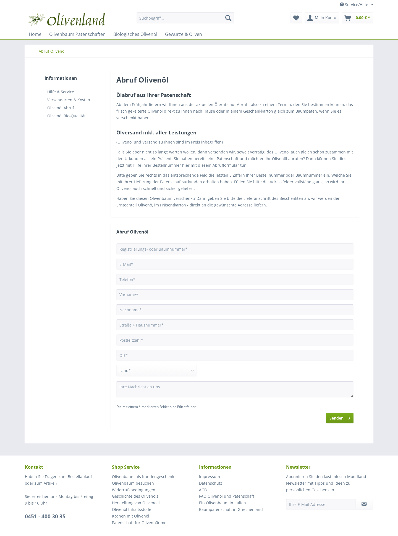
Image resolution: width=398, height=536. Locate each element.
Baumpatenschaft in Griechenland (231, 509)
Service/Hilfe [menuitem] (354, 4)
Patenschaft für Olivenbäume (139, 522)
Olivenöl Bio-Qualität (66, 115)
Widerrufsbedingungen (133, 489)
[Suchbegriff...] (185, 17)
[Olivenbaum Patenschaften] (77, 34)
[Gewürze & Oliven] (183, 34)
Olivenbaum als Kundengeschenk (143, 476)
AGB (203, 489)
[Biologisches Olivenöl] (135, 34)
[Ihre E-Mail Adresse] (321, 504)
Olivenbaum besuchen (133, 483)
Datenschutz (210, 483)
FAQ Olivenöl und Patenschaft (226, 496)
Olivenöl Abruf (60, 107)
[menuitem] (185, 20)
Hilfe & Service (60, 91)
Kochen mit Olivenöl (130, 516)
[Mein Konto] (322, 17)
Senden (339, 417)
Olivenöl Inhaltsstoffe (131, 509)
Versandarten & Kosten (68, 99)
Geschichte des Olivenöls (135, 496)
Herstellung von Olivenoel (136, 502)
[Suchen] (228, 17)
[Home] (35, 34)
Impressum (209, 476)
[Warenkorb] (357, 17)
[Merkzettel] (296, 17)
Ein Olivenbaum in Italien (222, 502)
